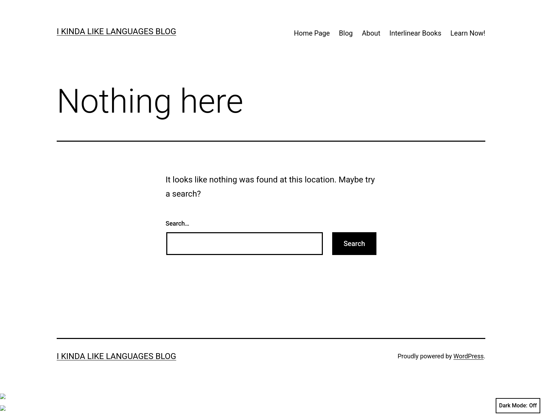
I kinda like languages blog (116, 31)
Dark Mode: (518, 406)
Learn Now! (467, 33)
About (371, 33)
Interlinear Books (415, 33)
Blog (346, 33)
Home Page (312, 33)
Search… (177, 223)
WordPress (469, 356)
